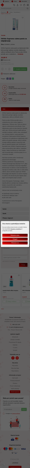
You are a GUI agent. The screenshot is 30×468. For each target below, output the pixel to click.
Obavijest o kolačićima (15, 229)
